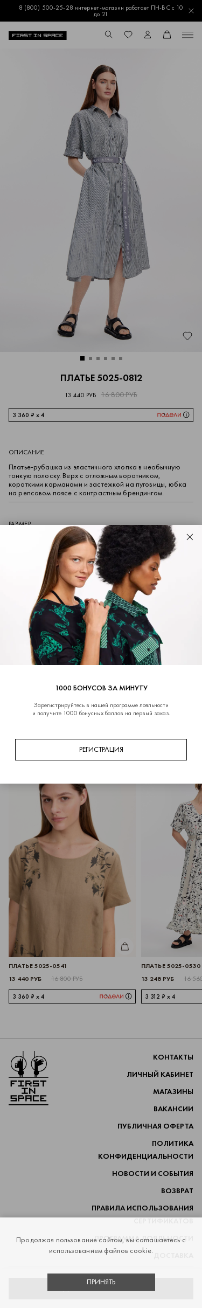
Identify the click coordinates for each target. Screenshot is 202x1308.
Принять (101, 1281)
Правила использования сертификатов (142, 1214)
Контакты (173, 1057)
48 (131, 542)
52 (19, 565)
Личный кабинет (160, 1074)
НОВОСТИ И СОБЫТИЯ (152, 1173)
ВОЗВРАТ (177, 1190)
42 (47, 542)
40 (19, 542)
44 (75, 542)
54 (47, 565)
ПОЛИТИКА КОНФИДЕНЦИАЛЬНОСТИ (145, 1150)
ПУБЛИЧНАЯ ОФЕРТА (155, 1126)
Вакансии (173, 1108)
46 (103, 542)
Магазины (173, 1091)
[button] (82, 358)
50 (159, 542)
